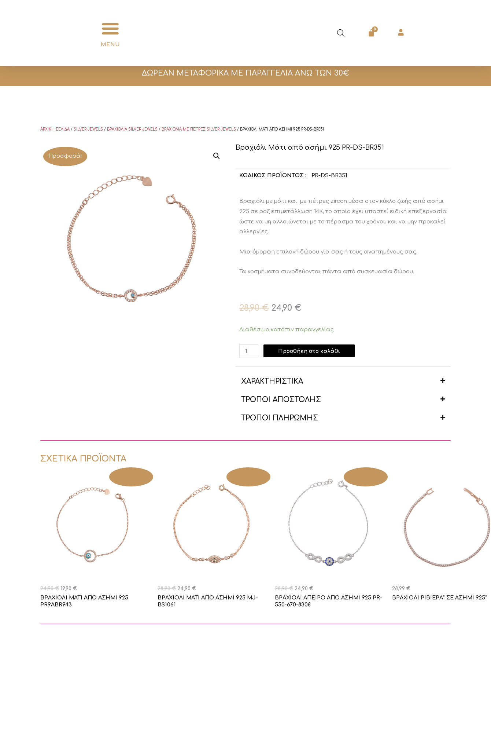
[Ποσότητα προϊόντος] (249, 350)
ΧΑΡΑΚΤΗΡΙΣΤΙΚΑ (272, 381)
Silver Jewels (88, 129)
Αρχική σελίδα (55, 129)
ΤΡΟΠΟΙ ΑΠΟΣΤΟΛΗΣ (281, 400)
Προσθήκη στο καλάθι (311, 351)
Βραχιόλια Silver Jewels (132, 129)
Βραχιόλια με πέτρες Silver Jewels (199, 129)
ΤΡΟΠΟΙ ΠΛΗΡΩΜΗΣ (279, 418)
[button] (110, 29)
